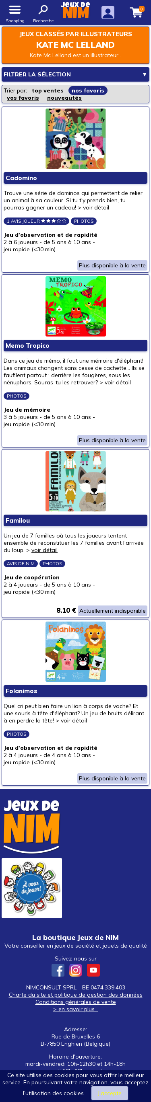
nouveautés (64, 97)
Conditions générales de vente (75, 1002)
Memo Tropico (28, 345)
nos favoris (88, 90)
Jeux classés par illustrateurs (75, 34)
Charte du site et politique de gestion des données (76, 994)
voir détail (96, 207)
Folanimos (21, 691)
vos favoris (23, 97)
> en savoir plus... (75, 1009)
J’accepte (110, 1093)
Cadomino (21, 178)
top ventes (48, 90)
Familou (18, 520)
